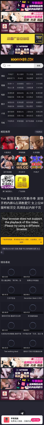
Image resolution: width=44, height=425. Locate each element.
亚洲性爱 (11, 93)
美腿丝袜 (11, 106)
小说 (3, 113)
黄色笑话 (30, 116)
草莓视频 (20, 121)
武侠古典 (39, 112)
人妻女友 (30, 112)
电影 (3, 94)
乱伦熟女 (30, 97)
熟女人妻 (11, 87)
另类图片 (39, 106)
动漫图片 (39, 102)
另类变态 (39, 97)
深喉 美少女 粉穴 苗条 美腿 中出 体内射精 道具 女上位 (20, 250)
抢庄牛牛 (39, 78)
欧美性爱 (39, 93)
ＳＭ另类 (39, 87)
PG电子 (11, 74)
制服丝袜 (11, 97)
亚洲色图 (20, 102)
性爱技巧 (39, 116)
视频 (3, 85)
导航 (3, 122)
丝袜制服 (20, 87)
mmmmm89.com (22, 59)
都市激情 (11, 112)
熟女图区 (30, 106)
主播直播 (30, 87)
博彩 (3, 76)
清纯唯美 (20, 106)
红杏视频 (39, 121)
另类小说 (20, 116)
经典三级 (20, 97)
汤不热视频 (30, 121)
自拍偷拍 (20, 83)
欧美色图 (30, 102)
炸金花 (20, 78)
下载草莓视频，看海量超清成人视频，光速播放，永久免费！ (22, 241)
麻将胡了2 (11, 78)
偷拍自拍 (20, 93)
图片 (3, 104)
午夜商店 (11, 121)
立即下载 (35, 420)
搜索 (38, 65)
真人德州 (20, 74)
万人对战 (30, 74)
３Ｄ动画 (39, 83)
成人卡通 (30, 93)
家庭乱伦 (20, 112)
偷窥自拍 (11, 102)
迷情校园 (11, 116)
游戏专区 (39, 74)
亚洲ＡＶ (11, 83)
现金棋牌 (30, 78)
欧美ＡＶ (30, 83)
